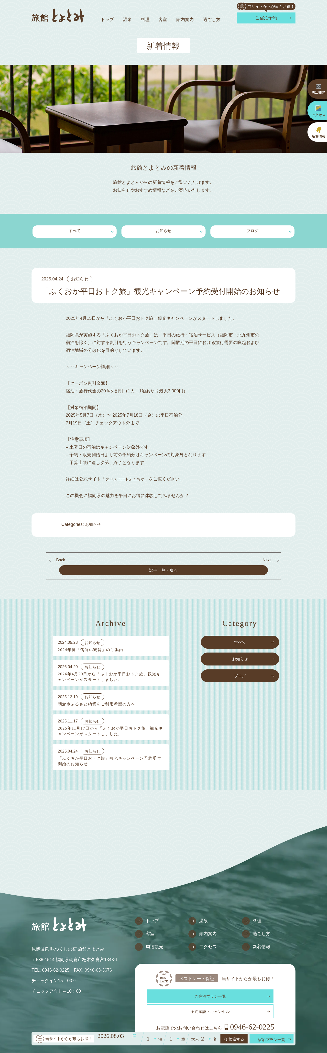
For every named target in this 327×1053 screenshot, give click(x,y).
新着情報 (256, 938)
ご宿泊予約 (266, 17)
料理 (145, 19)
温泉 (127, 19)
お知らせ (163, 230)
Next (266, 556)
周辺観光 (149, 938)
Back (61, 556)
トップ (107, 19)
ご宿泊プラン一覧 (180, 988)
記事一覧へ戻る (164, 556)
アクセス (202, 938)
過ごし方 (211, 19)
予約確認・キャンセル (250, 988)
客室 (162, 19)
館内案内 (185, 19)
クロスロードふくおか (127, 477)
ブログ (252, 230)
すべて (74, 230)
